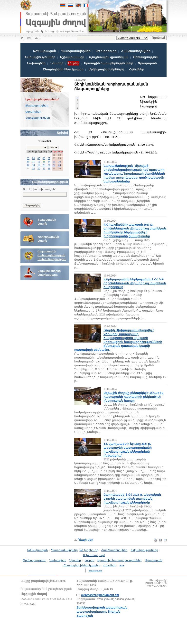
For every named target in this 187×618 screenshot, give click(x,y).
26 (38, 168)
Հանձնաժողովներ (135, 51)
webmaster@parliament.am (100, 595)
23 (59, 165)
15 (54, 161)
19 (38, 165)
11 (33, 161)
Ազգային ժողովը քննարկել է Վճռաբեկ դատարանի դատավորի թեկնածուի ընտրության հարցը (133, 396)
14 (49, 161)
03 (28, 158)
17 (28, 165)
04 (33, 158)
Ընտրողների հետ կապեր (63, 69)
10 (28, 161)
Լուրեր (89, 560)
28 (49, 168)
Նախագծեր (36, 63)
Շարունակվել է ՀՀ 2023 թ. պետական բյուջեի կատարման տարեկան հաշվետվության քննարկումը (132, 498)
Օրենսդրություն (145, 57)
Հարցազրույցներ (37, 117)
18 (33, 165)
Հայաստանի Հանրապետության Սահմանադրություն (51, 255)
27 (44, 168)
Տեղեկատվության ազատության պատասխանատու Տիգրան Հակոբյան (101, 612)
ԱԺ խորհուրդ (105, 51)
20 (44, 165)
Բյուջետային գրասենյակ (108, 57)
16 (59, 161)
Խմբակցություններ (40, 57)
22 (54, 165)
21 (49, 165)
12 (38, 161)
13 (44, 161)
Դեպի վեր (85, 540)
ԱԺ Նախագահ (44, 51)
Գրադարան (147, 63)
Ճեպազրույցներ (36, 105)
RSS (122, 565)
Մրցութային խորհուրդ (106, 69)
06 (44, 158)
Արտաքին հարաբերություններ (108, 63)
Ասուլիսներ (33, 111)
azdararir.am (95, 570)
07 (49, 158)
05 (38, 158)
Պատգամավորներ (76, 51)
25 (33, 168)
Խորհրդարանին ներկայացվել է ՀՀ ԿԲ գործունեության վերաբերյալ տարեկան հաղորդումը (134, 283)
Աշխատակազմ (72, 57)
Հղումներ (136, 69)
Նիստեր (56, 63)
